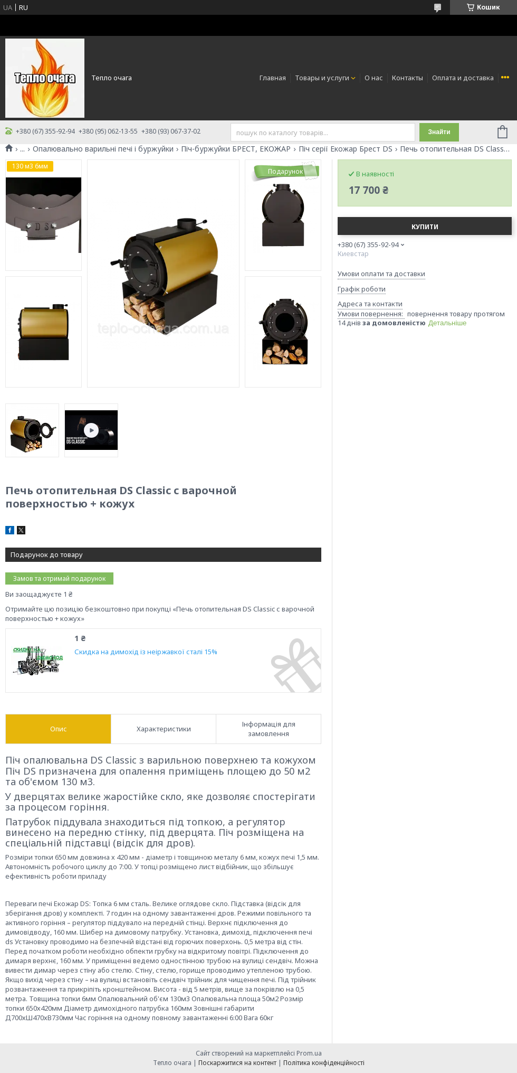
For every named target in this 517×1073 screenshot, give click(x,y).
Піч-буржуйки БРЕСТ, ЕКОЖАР (236, 149)
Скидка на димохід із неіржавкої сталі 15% (145, 651)
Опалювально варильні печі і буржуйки (103, 149)
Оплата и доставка (463, 77)
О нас (374, 77)
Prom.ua (309, 1053)
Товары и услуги (322, 77)
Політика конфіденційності (324, 1062)
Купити (424, 226)
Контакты (407, 77)
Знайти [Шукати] (439, 132)
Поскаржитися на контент (237, 1062)
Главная (273, 77)
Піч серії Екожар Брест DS (345, 149)
